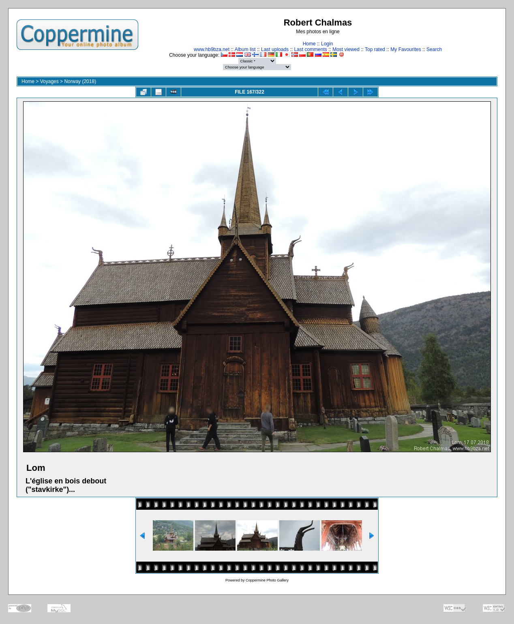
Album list (245, 49)
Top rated (375, 49)
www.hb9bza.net (211, 49)
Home (309, 44)
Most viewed (346, 49)
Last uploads (275, 49)
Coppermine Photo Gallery (267, 580)
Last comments (310, 49)
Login (327, 44)
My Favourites (405, 49)
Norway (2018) (80, 81)
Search (434, 49)
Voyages (49, 81)
